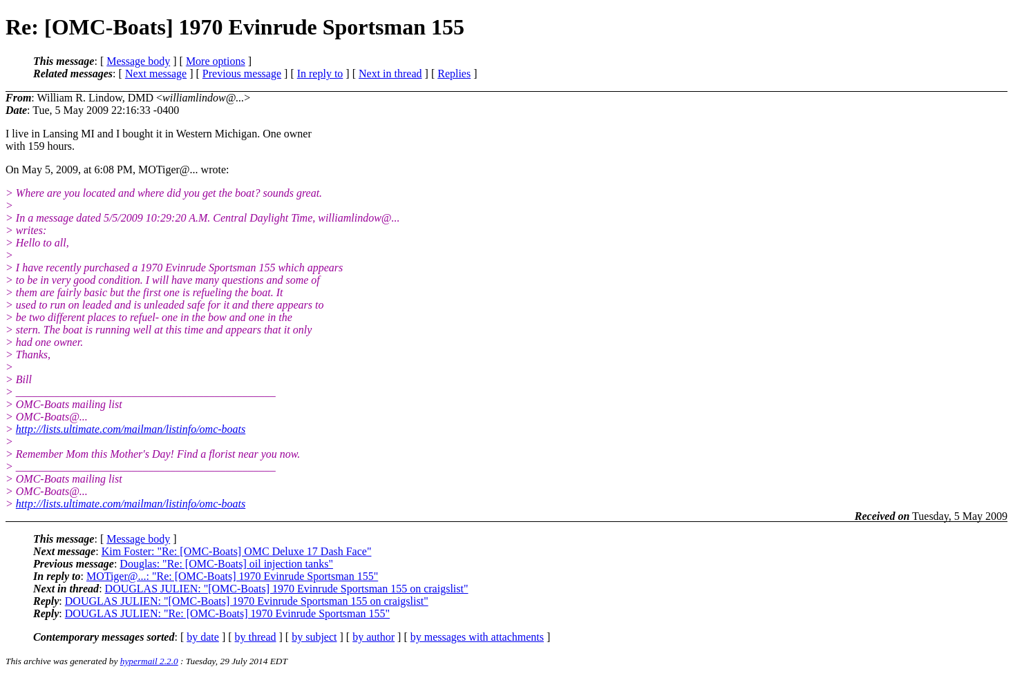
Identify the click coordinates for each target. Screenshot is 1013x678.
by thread (255, 637)
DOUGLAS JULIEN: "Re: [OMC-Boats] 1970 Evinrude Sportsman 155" (227, 613)
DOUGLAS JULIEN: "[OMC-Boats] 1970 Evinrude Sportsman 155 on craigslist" (286, 588)
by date (203, 637)
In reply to (320, 73)
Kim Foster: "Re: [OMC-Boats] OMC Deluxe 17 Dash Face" (237, 551)
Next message (156, 73)
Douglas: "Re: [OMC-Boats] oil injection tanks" (226, 564)
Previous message (241, 73)
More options (215, 61)
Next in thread (390, 73)
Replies (454, 73)
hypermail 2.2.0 (149, 661)
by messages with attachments (477, 637)
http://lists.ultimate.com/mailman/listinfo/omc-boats (130, 429)
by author (373, 637)
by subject (314, 637)
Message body (138, 61)
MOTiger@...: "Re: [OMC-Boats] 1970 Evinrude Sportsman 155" (232, 576)
